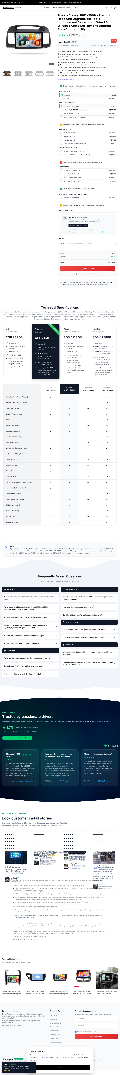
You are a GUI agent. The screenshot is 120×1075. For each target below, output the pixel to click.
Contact (77, 8)
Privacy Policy (17, 944)
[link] (73, 35)
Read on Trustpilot (27, 786)
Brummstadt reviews (61, 8)
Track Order (53, 1020)
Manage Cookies (55, 1039)
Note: (62, 246)
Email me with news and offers (86, 1036)
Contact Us (53, 1023)
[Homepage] (12, 8)
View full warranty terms (32, 916)
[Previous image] (6, 40)
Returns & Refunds (55, 1027)
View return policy (29, 921)
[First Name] (96, 1022)
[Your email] (96, 1030)
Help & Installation (55, 1046)
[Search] (106, 8)
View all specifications (66, 80)
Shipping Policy (54, 1031)
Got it (60, 1067)
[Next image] (52, 40)
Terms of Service (29, 944)
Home (46, 8)
